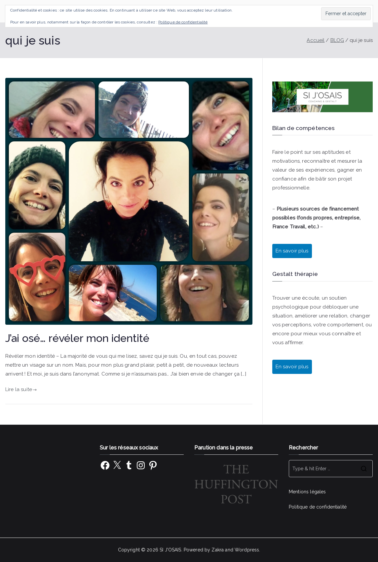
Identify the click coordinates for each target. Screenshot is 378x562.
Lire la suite (21, 389)
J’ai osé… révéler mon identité (77, 338)
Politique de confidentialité (318, 507)
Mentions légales (307, 491)
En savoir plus (292, 251)
